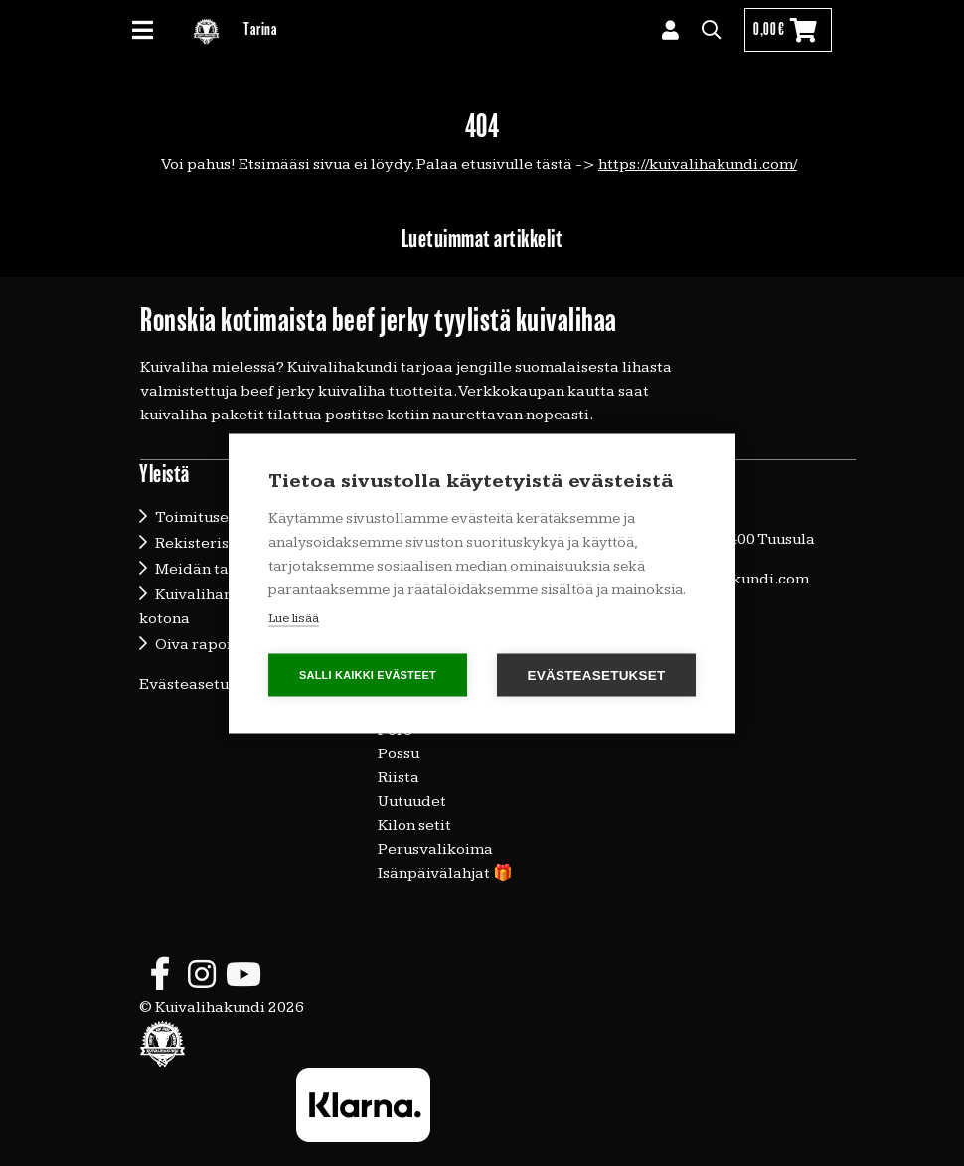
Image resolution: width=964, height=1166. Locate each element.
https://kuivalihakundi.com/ (697, 164)
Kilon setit (414, 825)
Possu (398, 754)
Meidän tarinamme (225, 569)
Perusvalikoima (435, 849)
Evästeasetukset (199, 684)
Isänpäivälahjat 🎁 (445, 873)
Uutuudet (412, 801)
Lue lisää (293, 617)
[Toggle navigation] (150, 30)
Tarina (260, 29)
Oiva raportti (202, 644)
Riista (398, 777)
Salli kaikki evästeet (367, 674)
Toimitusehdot (208, 517)
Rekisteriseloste (214, 543)
